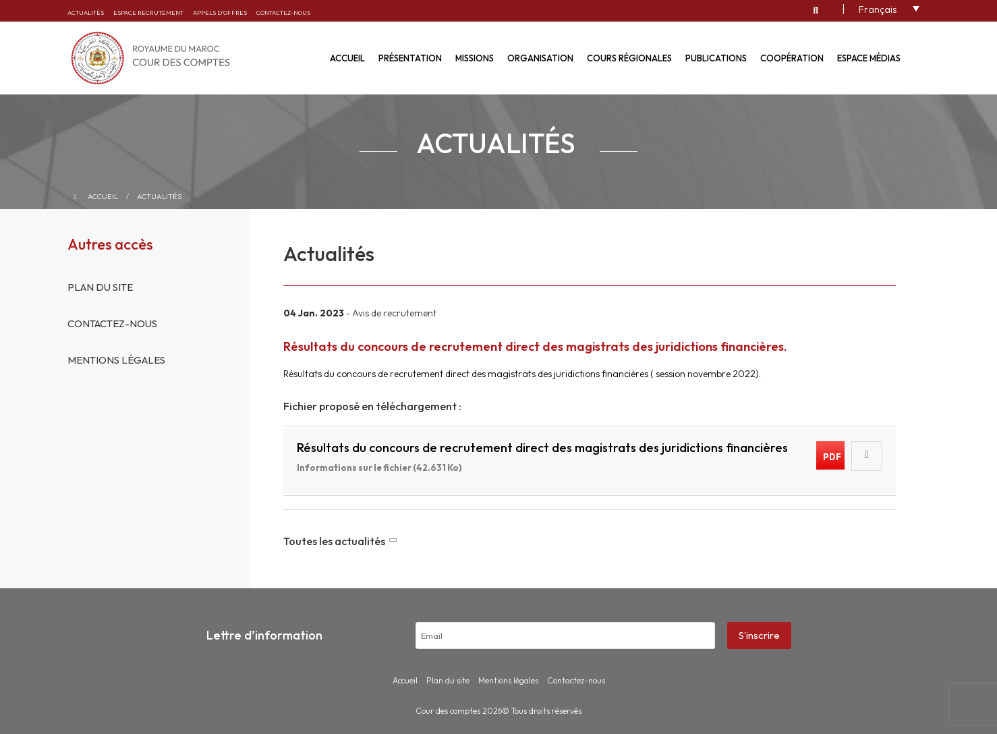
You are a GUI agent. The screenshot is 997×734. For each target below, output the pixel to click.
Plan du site (100, 287)
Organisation (540, 58)
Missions (474, 58)
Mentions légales (116, 360)
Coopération (792, 58)
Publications (716, 58)
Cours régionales (629, 58)
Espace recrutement (148, 12)
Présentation (410, 58)
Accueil (347, 58)
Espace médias (869, 58)
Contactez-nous (283, 12)
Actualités (85, 12)
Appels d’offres (220, 12)
